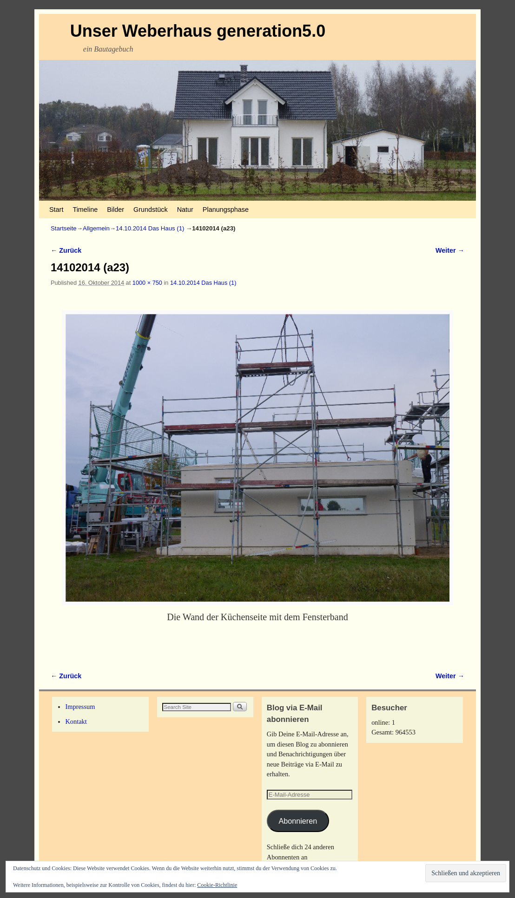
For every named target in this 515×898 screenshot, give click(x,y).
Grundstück (150, 209)
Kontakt (75, 721)
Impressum (80, 706)
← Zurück (66, 250)
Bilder (115, 209)
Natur (185, 209)
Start (56, 209)
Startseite (64, 228)
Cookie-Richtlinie (217, 885)
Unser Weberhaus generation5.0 (198, 30)
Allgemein (96, 228)
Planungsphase (226, 209)
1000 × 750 (147, 282)
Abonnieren (297, 821)
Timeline (85, 209)
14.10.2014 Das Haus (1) (150, 228)
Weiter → (450, 250)
